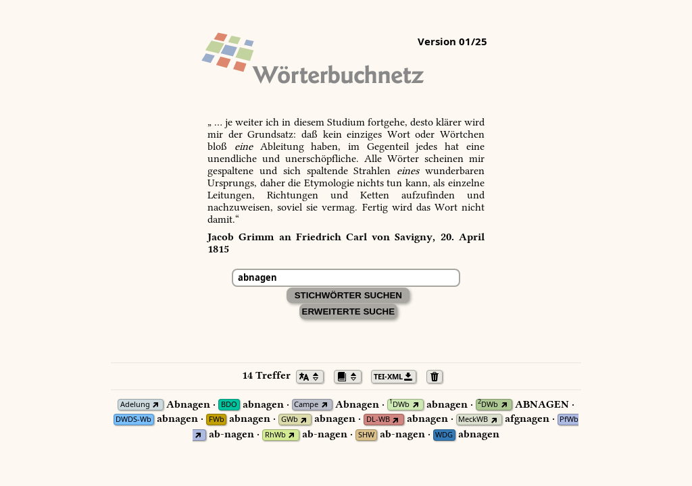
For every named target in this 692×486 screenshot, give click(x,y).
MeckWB (473, 419)
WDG (444, 435)
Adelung (135, 405)
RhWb (275, 435)
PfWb (569, 419)
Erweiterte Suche (348, 311)
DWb (399, 405)
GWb (289, 419)
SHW (366, 435)
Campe (306, 405)
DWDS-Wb (133, 419)
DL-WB (378, 419)
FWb (216, 419)
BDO (229, 405)
